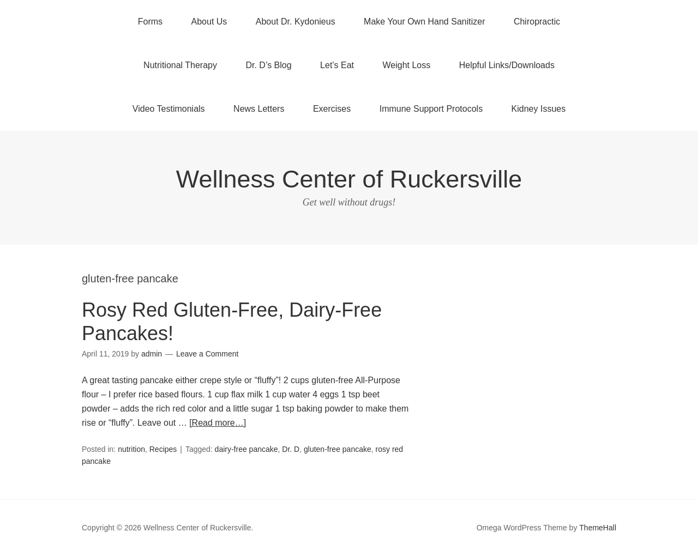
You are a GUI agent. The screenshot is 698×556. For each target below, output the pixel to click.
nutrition (131, 449)
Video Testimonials (169, 108)
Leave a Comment (207, 353)
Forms (150, 21)
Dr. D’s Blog (268, 65)
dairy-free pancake (246, 449)
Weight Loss (407, 65)
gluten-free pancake (337, 449)
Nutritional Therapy (180, 65)
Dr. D (290, 449)
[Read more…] (217, 422)
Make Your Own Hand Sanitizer (424, 21)
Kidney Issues (539, 108)
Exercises (332, 108)
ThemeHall (597, 527)
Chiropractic (537, 21)
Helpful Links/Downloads (507, 65)
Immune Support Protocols (431, 108)
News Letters (258, 108)
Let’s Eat (337, 65)
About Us (209, 21)
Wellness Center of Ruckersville (349, 179)
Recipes (163, 449)
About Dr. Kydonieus (295, 21)
